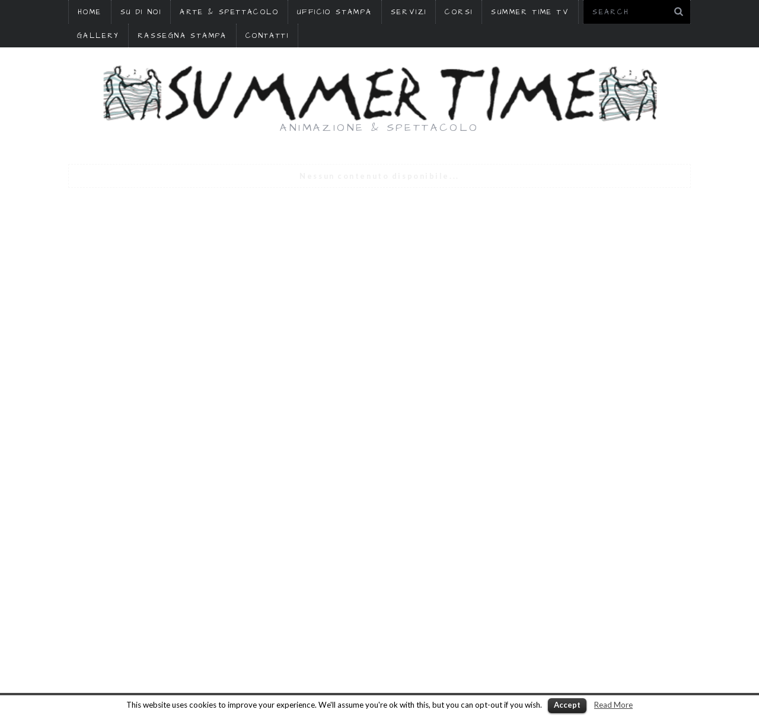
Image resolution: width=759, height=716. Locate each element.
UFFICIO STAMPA (334, 12)
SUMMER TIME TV (530, 12)
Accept (567, 704)
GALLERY (98, 36)
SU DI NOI (141, 12)
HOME (90, 12)
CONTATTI (267, 36)
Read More (613, 704)
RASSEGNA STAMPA (182, 36)
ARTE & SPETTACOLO (229, 12)
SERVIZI (409, 12)
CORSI (459, 12)
